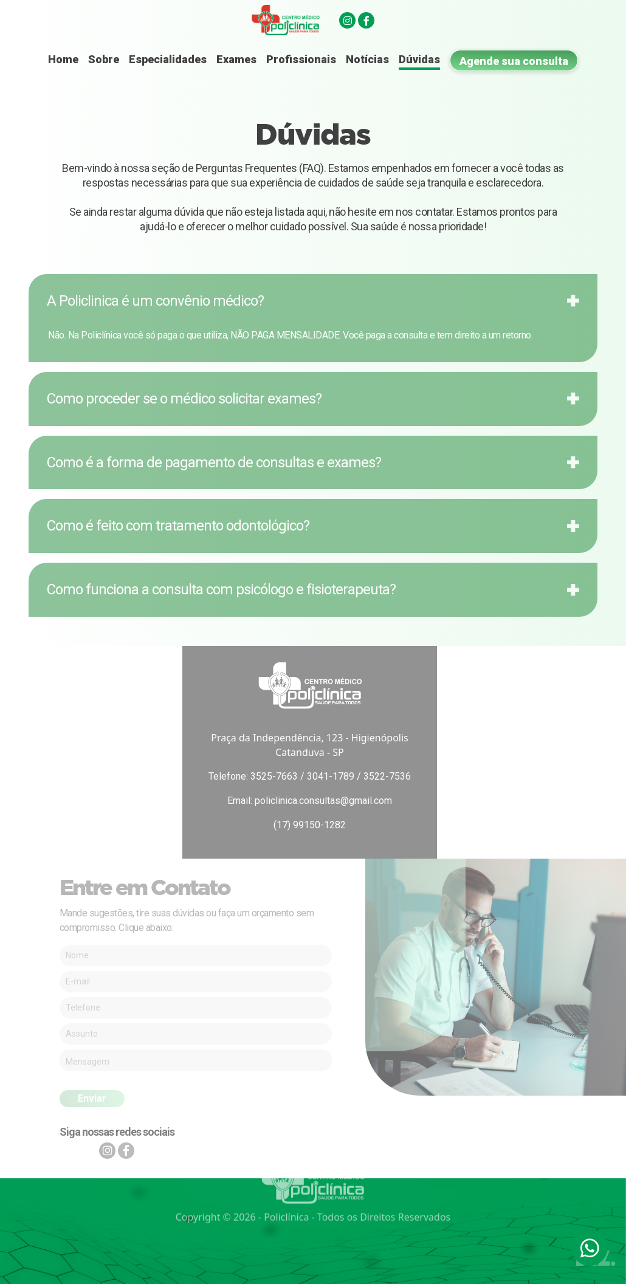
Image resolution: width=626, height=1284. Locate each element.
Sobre (103, 59)
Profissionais (301, 59)
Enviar (92, 1098)
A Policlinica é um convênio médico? (155, 300)
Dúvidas (419, 59)
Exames (236, 59)
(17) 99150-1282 (309, 825)
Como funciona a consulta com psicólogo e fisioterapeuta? (221, 589)
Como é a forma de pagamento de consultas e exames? (214, 462)
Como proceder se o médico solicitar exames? (184, 398)
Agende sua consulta (513, 61)
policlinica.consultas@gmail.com (323, 800)
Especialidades (168, 59)
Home (63, 59)
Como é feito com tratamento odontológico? (178, 525)
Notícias (367, 59)
